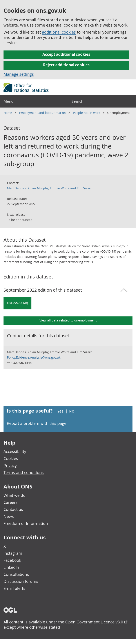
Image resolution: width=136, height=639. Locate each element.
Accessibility (15, 451)
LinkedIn (11, 567)
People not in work (87, 113)
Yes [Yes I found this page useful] (60, 411)
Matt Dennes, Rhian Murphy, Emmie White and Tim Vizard (49, 188)
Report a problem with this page (36, 423)
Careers (11, 502)
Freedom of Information (26, 523)
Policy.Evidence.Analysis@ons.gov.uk (33, 357)
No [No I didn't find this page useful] (71, 411)
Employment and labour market (43, 113)
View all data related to (68, 320)
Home (8, 113)
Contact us (13, 509)
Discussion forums (21, 581)
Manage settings (19, 74)
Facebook (12, 560)
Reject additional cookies (66, 64)
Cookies (11, 458)
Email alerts (14, 588)
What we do (14, 495)
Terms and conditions (24, 472)
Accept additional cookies (66, 54)
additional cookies (59, 32)
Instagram (13, 553)
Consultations (16, 574)
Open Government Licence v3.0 (94, 622)
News (9, 516)
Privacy (10, 465)
